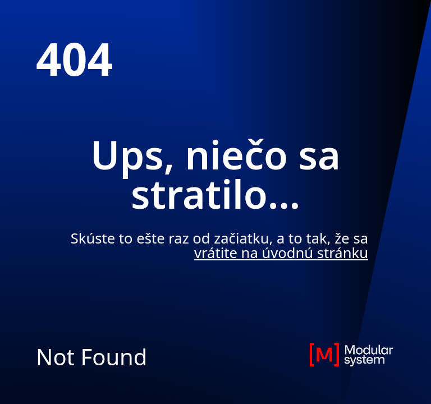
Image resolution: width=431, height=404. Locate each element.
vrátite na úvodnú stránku (281, 253)
